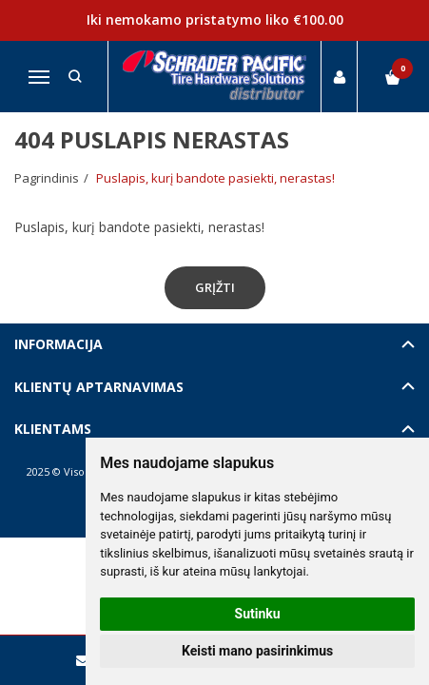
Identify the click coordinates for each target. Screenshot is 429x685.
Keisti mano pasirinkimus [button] (257, 650)
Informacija (58, 344)
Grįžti (215, 287)
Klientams (52, 429)
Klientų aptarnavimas (99, 387)
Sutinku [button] (258, 613)
